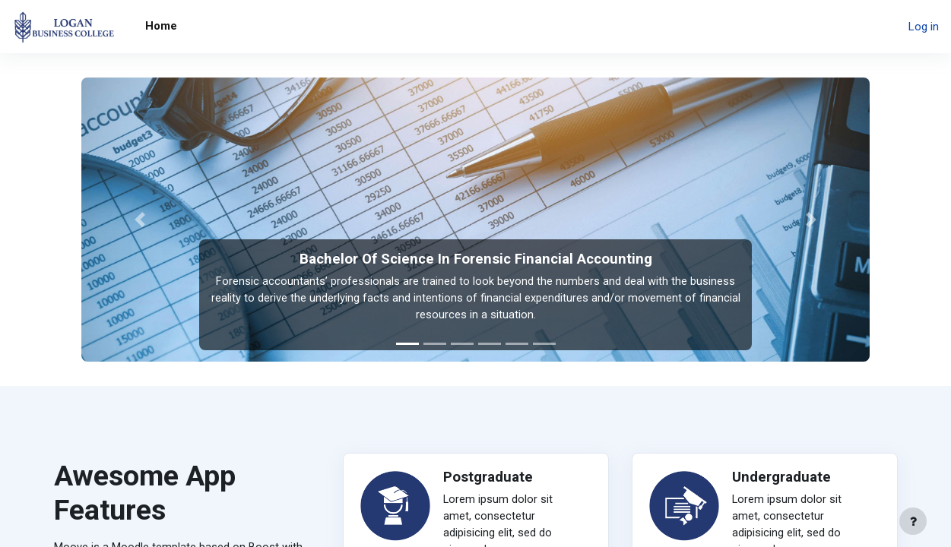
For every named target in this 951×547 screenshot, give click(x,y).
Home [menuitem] (161, 26)
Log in (923, 26)
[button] (140, 219)
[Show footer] (913, 521)
